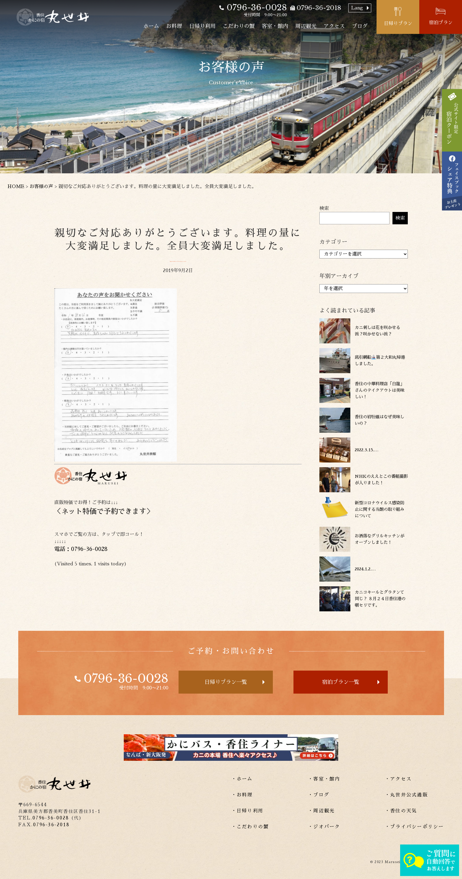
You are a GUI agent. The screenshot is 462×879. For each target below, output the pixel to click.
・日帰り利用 (247, 811)
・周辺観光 (321, 811)
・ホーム (242, 779)
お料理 (174, 26)
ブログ (360, 26)
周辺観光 (305, 26)
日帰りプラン (398, 23)
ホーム (151, 26)
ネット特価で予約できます (103, 511)
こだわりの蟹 (239, 26)
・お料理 (242, 795)
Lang (357, 8)
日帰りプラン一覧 (225, 682)
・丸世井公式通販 (406, 795)
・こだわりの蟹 (250, 826)
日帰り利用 (202, 26)
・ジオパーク (324, 826)
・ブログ (318, 795)
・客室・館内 (324, 779)
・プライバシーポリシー (414, 826)
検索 (324, 208)
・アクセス (398, 779)
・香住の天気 (401, 811)
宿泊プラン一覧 (340, 682)
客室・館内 (275, 26)
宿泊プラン (441, 22)
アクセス (334, 26)
